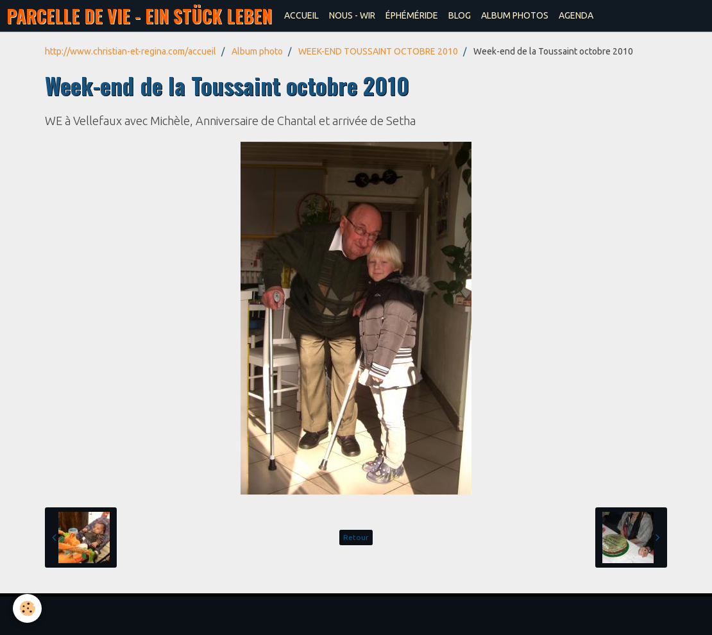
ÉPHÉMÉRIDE (412, 15)
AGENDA (576, 15)
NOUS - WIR (352, 15)
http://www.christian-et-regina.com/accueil (130, 51)
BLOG (459, 15)
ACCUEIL (301, 15)
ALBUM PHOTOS (514, 15)
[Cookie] (27, 608)
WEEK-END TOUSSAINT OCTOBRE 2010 (378, 51)
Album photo (257, 51)
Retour (356, 537)
